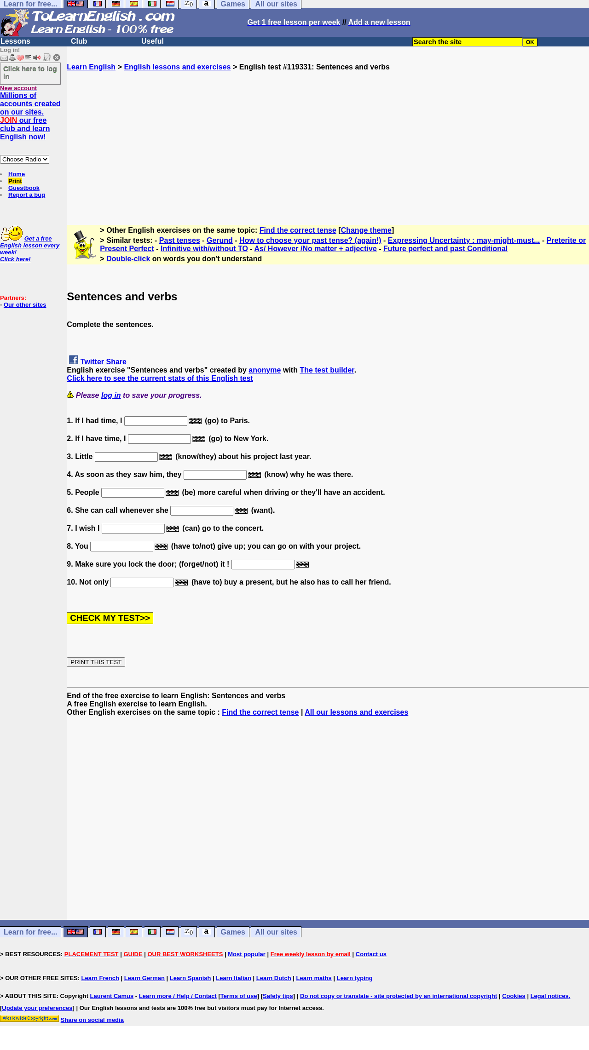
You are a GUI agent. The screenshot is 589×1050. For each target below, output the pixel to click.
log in (111, 395)
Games (233, 932)
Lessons (15, 41)
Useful (152, 41)
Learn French (100, 978)
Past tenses (179, 240)
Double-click (128, 259)
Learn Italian (233, 978)
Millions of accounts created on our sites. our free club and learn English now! (30, 116)
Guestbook (24, 187)
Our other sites (25, 304)
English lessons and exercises (177, 67)
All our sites (276, 932)
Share (116, 362)
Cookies (513, 996)
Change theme (366, 230)
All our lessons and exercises (356, 712)
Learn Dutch (273, 978)
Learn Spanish (190, 978)
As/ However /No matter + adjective (315, 248)
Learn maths (314, 978)
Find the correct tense (298, 230)
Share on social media (92, 1019)
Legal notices (550, 996)
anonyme (264, 370)
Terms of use (238, 996)
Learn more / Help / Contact (178, 996)
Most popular (247, 954)
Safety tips (278, 996)
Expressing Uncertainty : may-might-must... (464, 240)
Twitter (92, 362)
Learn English (91, 67)
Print (15, 181)
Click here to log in (30, 72)
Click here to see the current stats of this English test (160, 378)
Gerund (220, 240)
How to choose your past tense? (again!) (310, 240)
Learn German (144, 978)
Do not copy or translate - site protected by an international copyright (398, 996)
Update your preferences (37, 1007)
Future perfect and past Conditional (445, 248)
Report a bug (26, 194)
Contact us (371, 954)
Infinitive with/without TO (204, 248)
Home (16, 174)
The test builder (327, 370)
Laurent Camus (112, 996)
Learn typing (355, 978)
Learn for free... (30, 932)
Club (79, 41)
